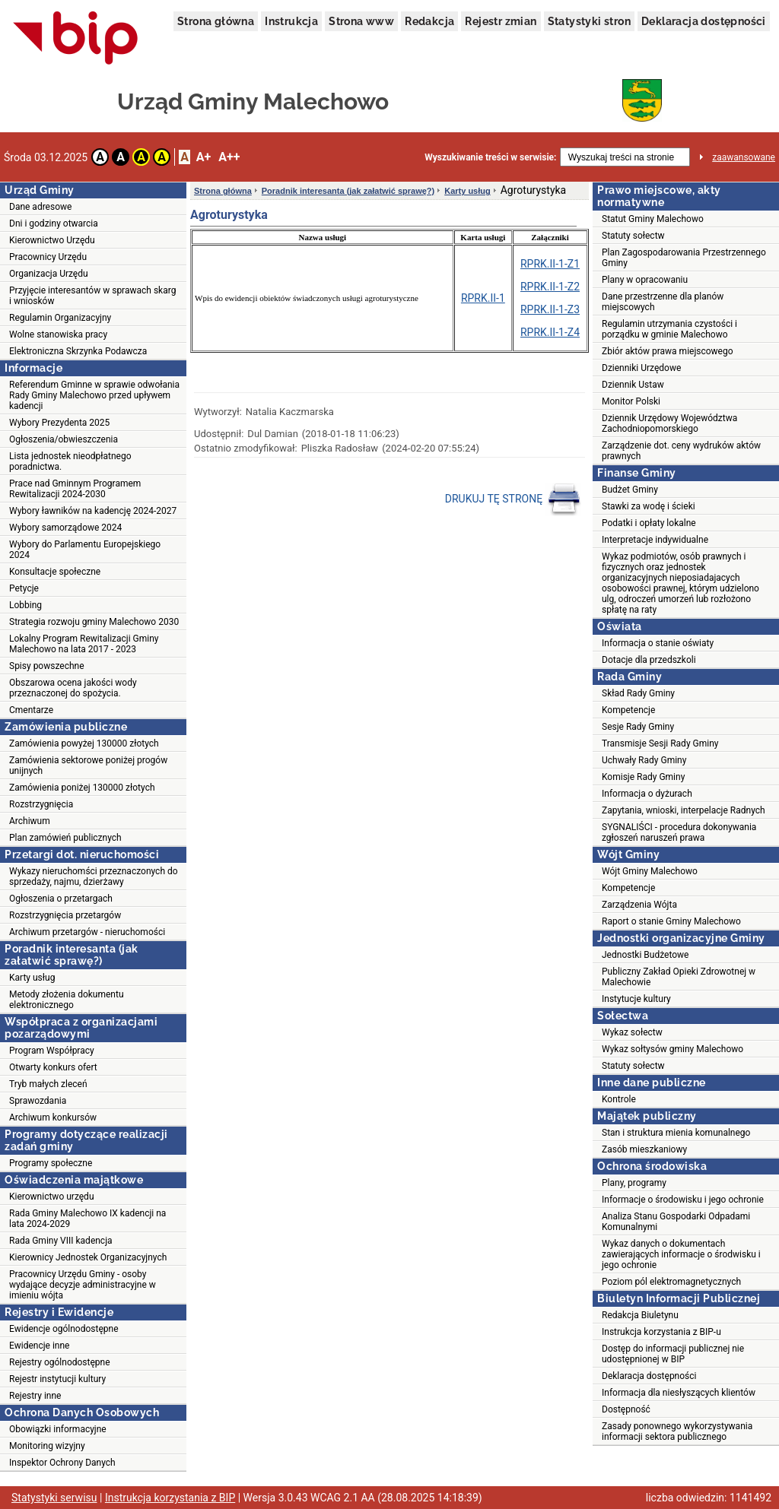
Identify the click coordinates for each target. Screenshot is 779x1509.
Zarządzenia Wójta (639, 904)
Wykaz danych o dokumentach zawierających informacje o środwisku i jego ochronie (681, 1254)
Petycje (24, 588)
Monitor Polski (631, 401)
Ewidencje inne (39, 1345)
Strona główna (215, 21)
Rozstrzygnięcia (41, 804)
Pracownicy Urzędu (48, 257)
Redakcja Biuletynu (640, 1315)
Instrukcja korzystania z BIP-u (661, 1332)
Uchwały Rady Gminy (644, 760)
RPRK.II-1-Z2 (550, 287)
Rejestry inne (35, 1395)
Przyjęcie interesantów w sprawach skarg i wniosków (92, 295)
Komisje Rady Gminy (643, 777)
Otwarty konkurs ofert (53, 1067)
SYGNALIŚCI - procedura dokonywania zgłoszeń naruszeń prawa (679, 832)
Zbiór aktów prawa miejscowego (667, 351)
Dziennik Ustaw (633, 384)
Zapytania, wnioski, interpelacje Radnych (683, 810)
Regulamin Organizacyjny (60, 317)
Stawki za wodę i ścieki (648, 506)
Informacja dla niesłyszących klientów (678, 1392)
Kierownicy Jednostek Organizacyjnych (88, 1257)
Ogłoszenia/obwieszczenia (63, 439)
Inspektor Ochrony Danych (62, 1462)
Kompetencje (628, 710)
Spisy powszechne (46, 666)
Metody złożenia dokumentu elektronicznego (66, 999)
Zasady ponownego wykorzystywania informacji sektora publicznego (677, 1431)
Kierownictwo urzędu (51, 1196)
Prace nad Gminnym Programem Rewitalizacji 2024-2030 (75, 488)
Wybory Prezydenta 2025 (59, 422)
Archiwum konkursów (53, 1117)
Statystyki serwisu (54, 1498)
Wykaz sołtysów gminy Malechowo (672, 1049)
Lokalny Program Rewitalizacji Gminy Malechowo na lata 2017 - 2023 (84, 644)
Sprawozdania (37, 1100)
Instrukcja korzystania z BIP (170, 1498)
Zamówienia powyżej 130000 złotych (84, 743)
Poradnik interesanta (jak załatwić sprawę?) (348, 190)
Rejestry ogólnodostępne (59, 1362)
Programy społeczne (50, 1163)
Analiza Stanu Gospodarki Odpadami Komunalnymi (676, 1221)
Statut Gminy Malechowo (653, 219)
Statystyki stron (589, 21)
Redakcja (429, 21)
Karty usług (32, 977)
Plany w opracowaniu (645, 279)
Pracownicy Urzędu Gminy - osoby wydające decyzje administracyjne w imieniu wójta (82, 1285)
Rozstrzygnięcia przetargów (65, 915)
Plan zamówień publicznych (65, 837)
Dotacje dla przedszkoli (649, 660)
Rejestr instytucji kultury (57, 1379)
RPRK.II (537, 264)
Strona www (361, 21)
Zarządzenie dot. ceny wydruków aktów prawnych (681, 450)
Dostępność (626, 1409)
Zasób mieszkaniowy (644, 1149)
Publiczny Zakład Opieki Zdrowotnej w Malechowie (678, 977)
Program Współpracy (51, 1050)
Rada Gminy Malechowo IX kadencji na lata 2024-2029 (87, 1218)
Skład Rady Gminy (638, 693)
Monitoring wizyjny (47, 1446)
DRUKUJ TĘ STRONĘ (513, 499)
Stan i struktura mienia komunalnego (676, 1132)
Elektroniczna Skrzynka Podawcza (78, 351)
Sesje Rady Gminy (638, 726)
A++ (229, 157)
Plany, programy (634, 1183)
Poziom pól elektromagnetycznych (671, 1281)
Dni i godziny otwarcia (53, 223)
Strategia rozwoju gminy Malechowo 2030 (94, 622)
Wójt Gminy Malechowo (650, 871)
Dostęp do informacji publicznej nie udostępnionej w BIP (673, 1354)
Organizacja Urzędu (48, 273)
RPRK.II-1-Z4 (550, 332)
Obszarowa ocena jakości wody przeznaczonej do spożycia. (73, 688)
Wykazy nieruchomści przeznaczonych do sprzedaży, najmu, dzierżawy (93, 876)
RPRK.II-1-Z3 (550, 309)
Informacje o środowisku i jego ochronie (683, 1199)
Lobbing (25, 605)
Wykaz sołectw (632, 1032)
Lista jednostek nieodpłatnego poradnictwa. (70, 461)
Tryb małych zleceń (48, 1084)
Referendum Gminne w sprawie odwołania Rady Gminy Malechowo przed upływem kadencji (94, 395)
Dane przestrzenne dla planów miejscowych (662, 301)
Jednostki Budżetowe (645, 954)
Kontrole (619, 1099)
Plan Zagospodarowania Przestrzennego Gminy (684, 257)
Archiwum (29, 821)
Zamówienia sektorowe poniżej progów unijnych (88, 765)
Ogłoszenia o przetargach (61, 898)
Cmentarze (31, 710)
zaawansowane (743, 157)
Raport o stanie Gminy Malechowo (671, 921)
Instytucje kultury (636, 999)
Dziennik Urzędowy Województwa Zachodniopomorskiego (669, 423)
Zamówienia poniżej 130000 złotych (82, 787)
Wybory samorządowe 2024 (65, 527)
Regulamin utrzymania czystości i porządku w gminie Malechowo (669, 329)
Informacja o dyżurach (647, 793)
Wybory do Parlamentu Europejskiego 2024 (85, 549)
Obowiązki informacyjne (58, 1429)
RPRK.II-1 (483, 298)
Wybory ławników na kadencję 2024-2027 (92, 511)
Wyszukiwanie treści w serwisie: (490, 157)
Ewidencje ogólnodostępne (64, 1329)
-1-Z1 (567, 264)
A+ (203, 157)
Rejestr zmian (500, 21)
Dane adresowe (40, 206)
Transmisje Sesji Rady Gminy (660, 743)
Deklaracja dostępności (703, 21)
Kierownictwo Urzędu (52, 240)
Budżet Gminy (630, 489)
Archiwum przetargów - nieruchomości (87, 932)
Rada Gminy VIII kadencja (61, 1240)
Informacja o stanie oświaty (658, 643)
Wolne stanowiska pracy (58, 334)
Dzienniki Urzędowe (641, 368)
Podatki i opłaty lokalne (649, 523)
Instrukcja (291, 21)
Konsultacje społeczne (54, 571)
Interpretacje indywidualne (655, 539)
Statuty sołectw (633, 235)
